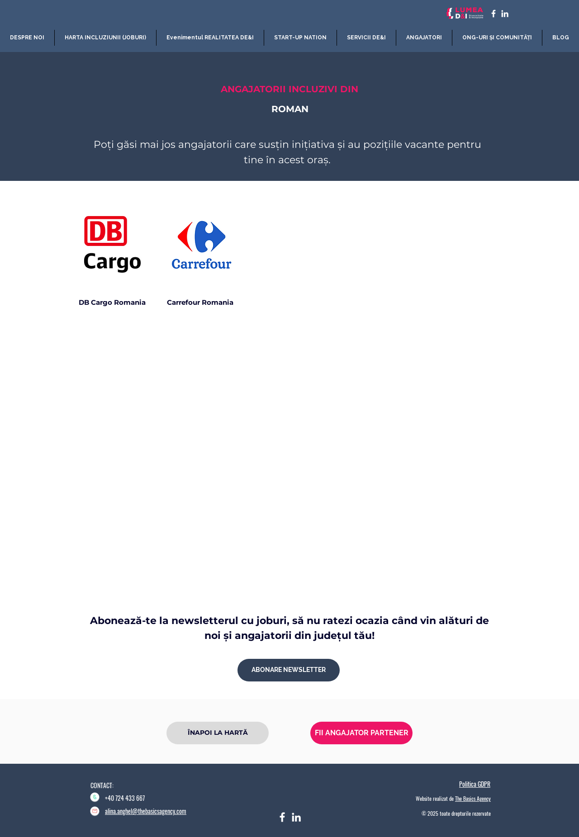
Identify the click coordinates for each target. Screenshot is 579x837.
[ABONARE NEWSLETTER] (288, 670)
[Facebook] (282, 817)
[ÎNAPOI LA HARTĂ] (217, 733)
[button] (105, 38)
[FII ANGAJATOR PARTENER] (361, 733)
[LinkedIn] (505, 14)
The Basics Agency (473, 798)
